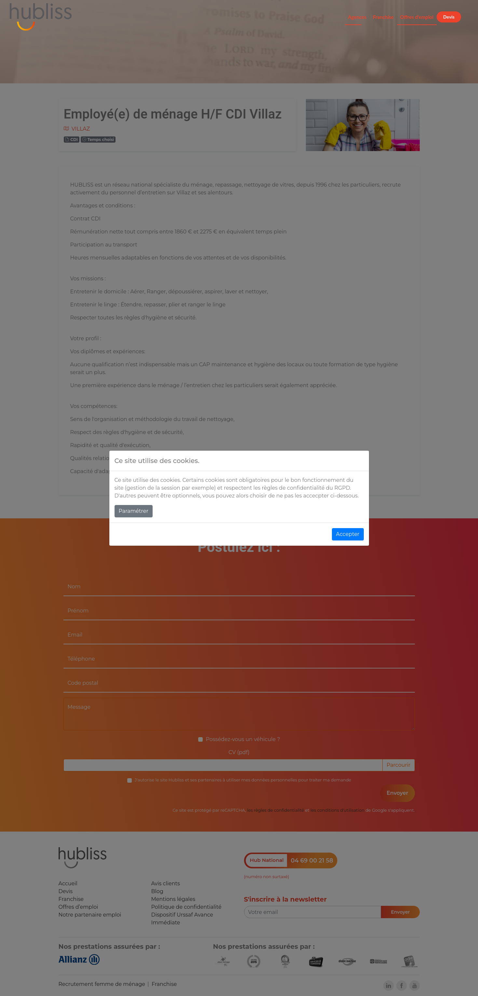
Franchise (383, 17)
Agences (357, 17)
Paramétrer (133, 511)
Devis (449, 17)
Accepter (348, 534)
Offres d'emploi (417, 17)
